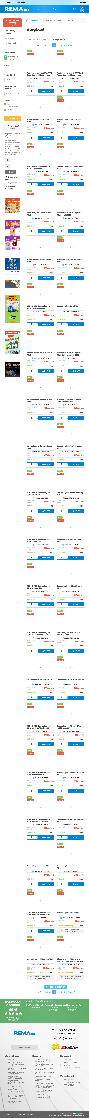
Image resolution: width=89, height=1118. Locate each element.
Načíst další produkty (55, 987)
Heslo (13, 166)
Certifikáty (67, 1065)
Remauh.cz (32, 20)
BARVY (60, 20)
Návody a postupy (70, 1062)
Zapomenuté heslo (11, 178)
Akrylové (69, 20)
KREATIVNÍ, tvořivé (48, 20)
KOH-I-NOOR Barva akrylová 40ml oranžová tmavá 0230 (38, 914)
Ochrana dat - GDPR (15, 1096)
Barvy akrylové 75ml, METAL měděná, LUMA (69, 727)
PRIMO (10, 110)
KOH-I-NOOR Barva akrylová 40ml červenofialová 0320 (69, 354)
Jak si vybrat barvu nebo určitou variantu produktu (15, 1064)
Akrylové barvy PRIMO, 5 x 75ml (40, 959)
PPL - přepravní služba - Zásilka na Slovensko (44, 1091)
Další (63, 45)
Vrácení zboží (13, 1089)
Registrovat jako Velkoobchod (12, 187)
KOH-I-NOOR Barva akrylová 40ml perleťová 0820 (38, 774)
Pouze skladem (13, 59)
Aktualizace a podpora (72, 1068)
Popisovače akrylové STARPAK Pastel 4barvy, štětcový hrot (70, 74)
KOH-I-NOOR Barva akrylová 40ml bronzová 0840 (38, 587)
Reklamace (12, 1099)
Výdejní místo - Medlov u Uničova (44, 1069)
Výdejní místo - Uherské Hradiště (44, 1073)
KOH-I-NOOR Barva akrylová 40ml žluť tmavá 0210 (38, 167)
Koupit (46, 91)
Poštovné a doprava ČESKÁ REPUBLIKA (42, 1060)
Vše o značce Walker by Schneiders (16, 1102)
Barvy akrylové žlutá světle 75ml (70, 679)
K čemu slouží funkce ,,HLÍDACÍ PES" (15, 1073)
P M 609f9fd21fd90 (13, 105)
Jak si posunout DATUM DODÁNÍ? (16, 1069)
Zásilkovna (40, 1094)
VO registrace (69, 1080)
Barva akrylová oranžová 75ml (39, 679)
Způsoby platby (14, 1086)
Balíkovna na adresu (43, 1076)
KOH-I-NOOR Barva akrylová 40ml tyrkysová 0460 (38, 307)
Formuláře (68, 1060)
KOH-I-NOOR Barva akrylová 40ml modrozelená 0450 (38, 634)
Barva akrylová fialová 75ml (38, 866)
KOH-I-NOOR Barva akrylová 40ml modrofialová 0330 (38, 820)
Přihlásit (10, 172)
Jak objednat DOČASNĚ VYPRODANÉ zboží (16, 1082)
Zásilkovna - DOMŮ (43, 1097)
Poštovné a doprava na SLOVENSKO (44, 1064)
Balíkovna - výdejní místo (42, 1080)
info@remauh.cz (67, 1038)
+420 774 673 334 (67, 1029)
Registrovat (11, 183)
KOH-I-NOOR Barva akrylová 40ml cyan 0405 (38, 494)
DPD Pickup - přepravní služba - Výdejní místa (44, 1086)
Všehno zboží (13, 56)
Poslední (71, 45)
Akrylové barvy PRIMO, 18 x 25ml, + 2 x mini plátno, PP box (70, 960)
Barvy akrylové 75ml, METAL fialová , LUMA (69, 634)
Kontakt (11, 1060)
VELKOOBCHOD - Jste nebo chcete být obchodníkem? (71, 1084)
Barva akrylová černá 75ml (68, 306)
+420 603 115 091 (64, 1033)
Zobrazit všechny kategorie (13, 23)
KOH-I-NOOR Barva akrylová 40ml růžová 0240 (69, 400)
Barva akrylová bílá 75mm (68, 913)
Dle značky (13, 118)
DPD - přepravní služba (44, 1083)
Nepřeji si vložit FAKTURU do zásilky (14, 1077)
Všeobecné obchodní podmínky (15, 1092)
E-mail (13, 160)
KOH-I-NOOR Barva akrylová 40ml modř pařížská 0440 (38, 727)
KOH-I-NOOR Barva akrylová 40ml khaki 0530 (69, 214)
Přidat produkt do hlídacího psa (71, 931)
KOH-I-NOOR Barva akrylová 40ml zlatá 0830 (38, 540)
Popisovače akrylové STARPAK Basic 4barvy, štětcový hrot (39, 74)
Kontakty (24, 1047)
